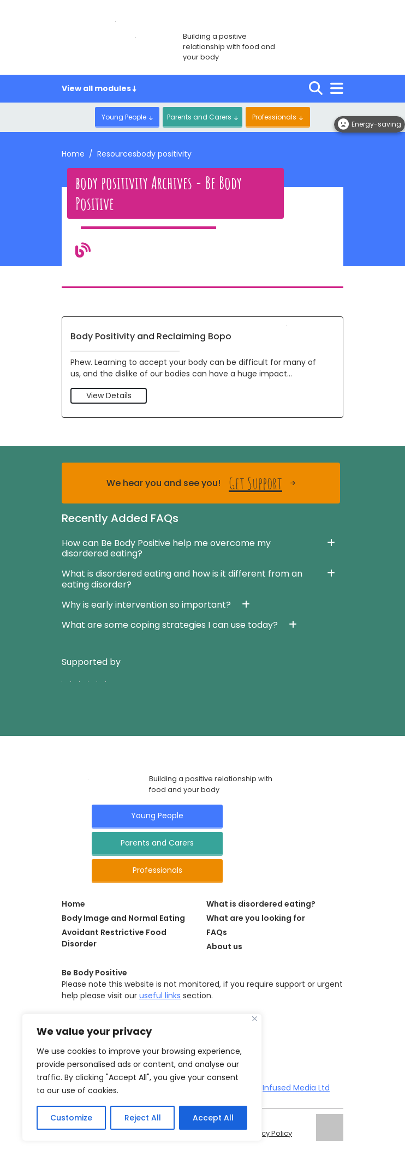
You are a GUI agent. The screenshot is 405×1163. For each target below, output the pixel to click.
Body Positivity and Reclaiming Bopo (150, 336)
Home (73, 153)
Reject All (142, 1117)
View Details (109, 395)
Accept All (213, 1117)
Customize (71, 1117)
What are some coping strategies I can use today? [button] (170, 625)
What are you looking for (255, 918)
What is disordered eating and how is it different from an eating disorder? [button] (182, 578)
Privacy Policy (268, 1133)
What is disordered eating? (260, 903)
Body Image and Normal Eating (123, 918)
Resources (116, 153)
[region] (142, 1077)
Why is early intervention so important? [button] (146, 604)
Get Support (255, 483)
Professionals (275, 117)
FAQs (216, 932)
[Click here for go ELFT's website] (329, 1127)
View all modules (99, 88)
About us (224, 946)
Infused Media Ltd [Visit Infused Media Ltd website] (296, 1087)
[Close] (254, 1018)
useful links (160, 995)
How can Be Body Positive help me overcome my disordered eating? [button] (166, 548)
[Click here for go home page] (115, 20)
